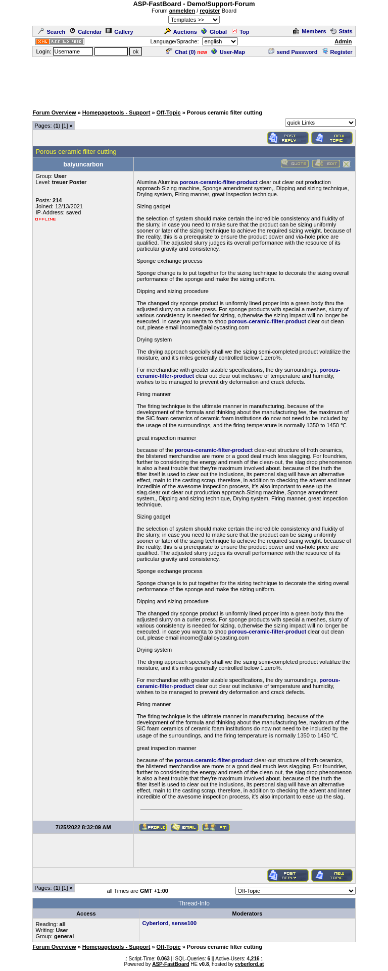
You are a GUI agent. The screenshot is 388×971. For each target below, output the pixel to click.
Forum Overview (54, 112)
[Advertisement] (194, 80)
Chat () (181, 52)
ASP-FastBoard (170, 964)
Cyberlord (155, 923)
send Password (293, 52)
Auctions (180, 32)
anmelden (182, 11)
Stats (341, 31)
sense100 (184, 923)
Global (214, 32)
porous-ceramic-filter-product (218, 182)
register (210, 11)
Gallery (119, 32)
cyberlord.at (249, 964)
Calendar (85, 32)
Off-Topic (169, 112)
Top (240, 32)
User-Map (228, 52)
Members (309, 31)
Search (51, 32)
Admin (343, 41)
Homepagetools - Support (116, 112)
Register (337, 52)
